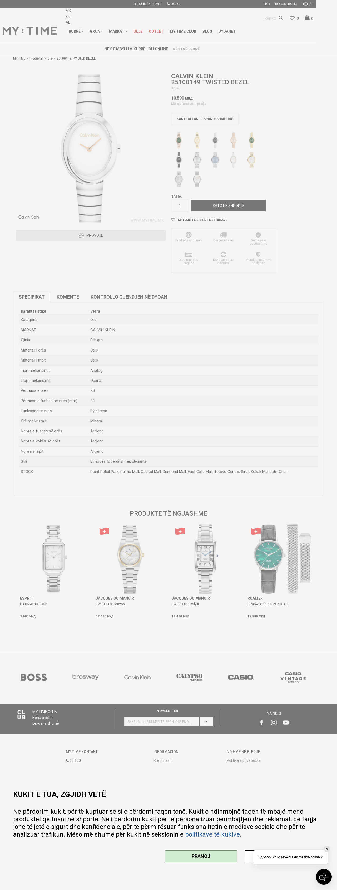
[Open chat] (324, 877)
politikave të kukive (212, 834)
